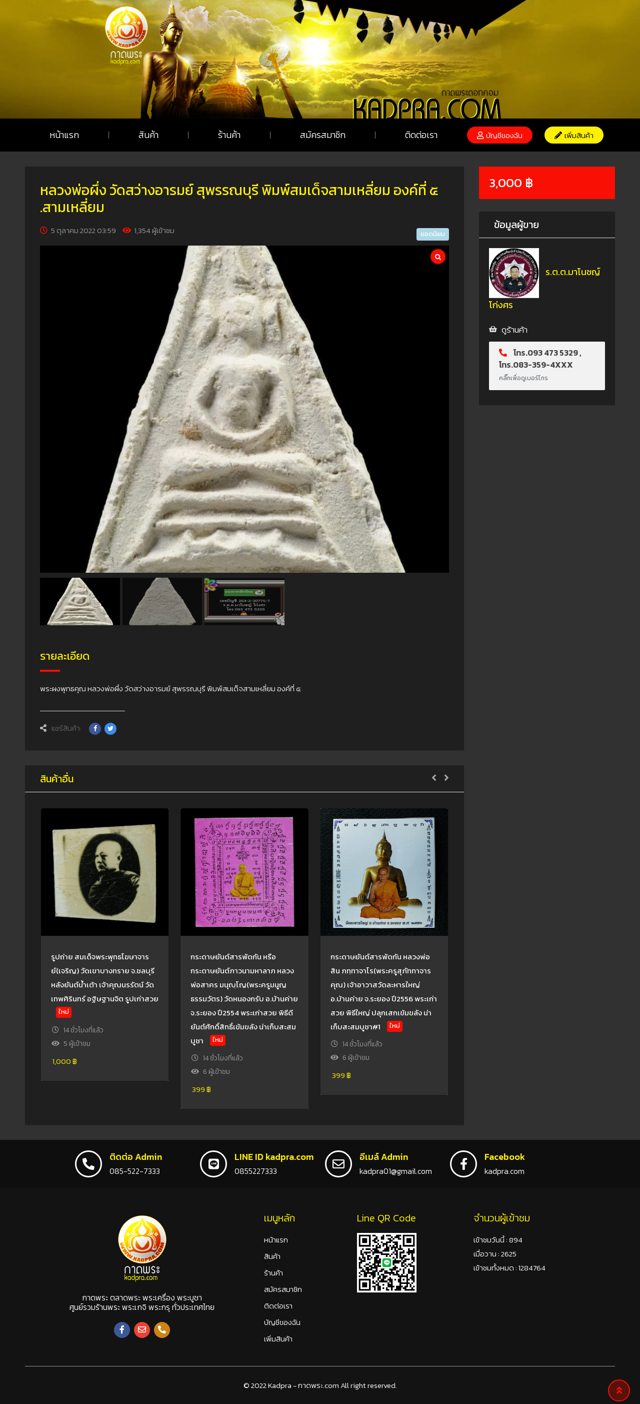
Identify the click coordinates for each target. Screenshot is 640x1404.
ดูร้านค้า (515, 329)
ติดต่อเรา (421, 135)
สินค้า (148, 135)
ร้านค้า (229, 135)
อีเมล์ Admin (384, 1156)
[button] (499, 135)
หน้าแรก (64, 135)
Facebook (504, 1156)
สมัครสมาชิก (323, 135)
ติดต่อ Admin (136, 1156)
